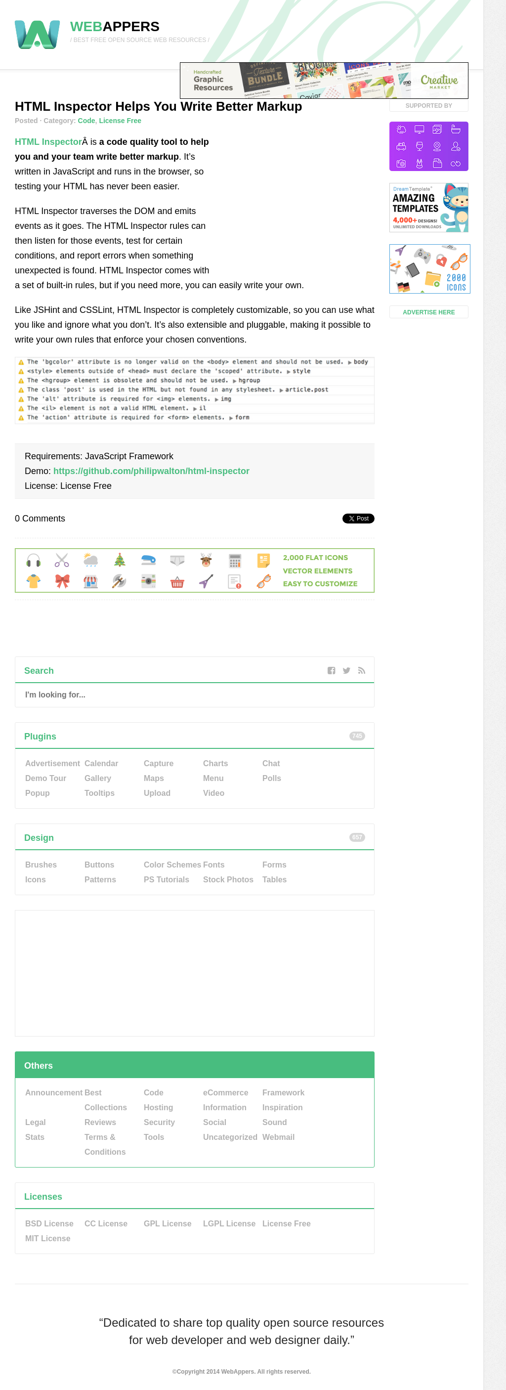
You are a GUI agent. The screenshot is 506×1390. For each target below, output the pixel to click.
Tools (154, 1137)
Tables (274, 879)
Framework (283, 1092)
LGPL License (229, 1223)
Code (86, 121)
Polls (271, 778)
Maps (154, 778)
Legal (35, 1122)
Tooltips (99, 793)
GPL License (168, 1223)
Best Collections (105, 1100)
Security (159, 1122)
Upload (157, 793)
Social (214, 1122)
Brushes (41, 865)
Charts (215, 763)
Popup (37, 793)
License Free (120, 121)
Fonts (214, 865)
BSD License (49, 1223)
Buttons (99, 865)
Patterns (100, 879)
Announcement (54, 1092)
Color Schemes (172, 865)
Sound (274, 1122)
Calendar (101, 763)
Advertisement (52, 763)
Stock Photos (228, 879)
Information (225, 1107)
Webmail (278, 1137)
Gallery (97, 778)
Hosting (158, 1107)
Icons (35, 879)
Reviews (100, 1122)
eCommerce (226, 1092)
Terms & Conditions (105, 1144)
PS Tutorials (166, 879)
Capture (158, 763)
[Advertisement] (300, 196)
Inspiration (282, 1107)
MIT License (48, 1238)
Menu (213, 778)
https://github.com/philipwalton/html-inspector (151, 471)
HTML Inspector (48, 142)
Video (213, 793)
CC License (105, 1223)
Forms (274, 865)
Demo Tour (45, 778)
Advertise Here (429, 312)
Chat (271, 763)
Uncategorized (230, 1137)
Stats (34, 1137)
